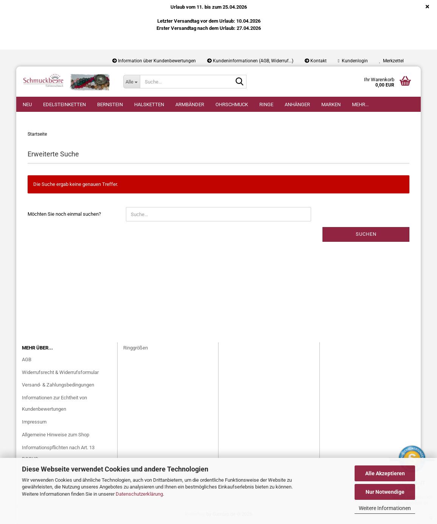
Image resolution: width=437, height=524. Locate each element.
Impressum (34, 422)
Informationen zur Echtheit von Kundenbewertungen (54, 403)
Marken (331, 104)
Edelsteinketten (64, 104)
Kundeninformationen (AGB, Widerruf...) (250, 60)
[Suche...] (131, 81)
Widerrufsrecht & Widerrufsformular (60, 372)
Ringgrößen (135, 348)
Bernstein (110, 104)
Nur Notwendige (385, 492)
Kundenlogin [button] (353, 60)
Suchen (366, 234)
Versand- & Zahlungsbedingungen (58, 385)
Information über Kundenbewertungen (154, 60)
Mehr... (360, 104)
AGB (26, 359)
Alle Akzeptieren (385, 473)
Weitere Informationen (385, 508)
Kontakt (316, 60)
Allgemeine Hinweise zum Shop (55, 434)
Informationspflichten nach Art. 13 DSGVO (58, 453)
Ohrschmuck (231, 104)
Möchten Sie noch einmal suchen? (64, 214)
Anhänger (297, 104)
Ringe (266, 104)
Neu (27, 104)
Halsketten (149, 104)
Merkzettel (391, 60)
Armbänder (189, 104)
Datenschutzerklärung (139, 494)
